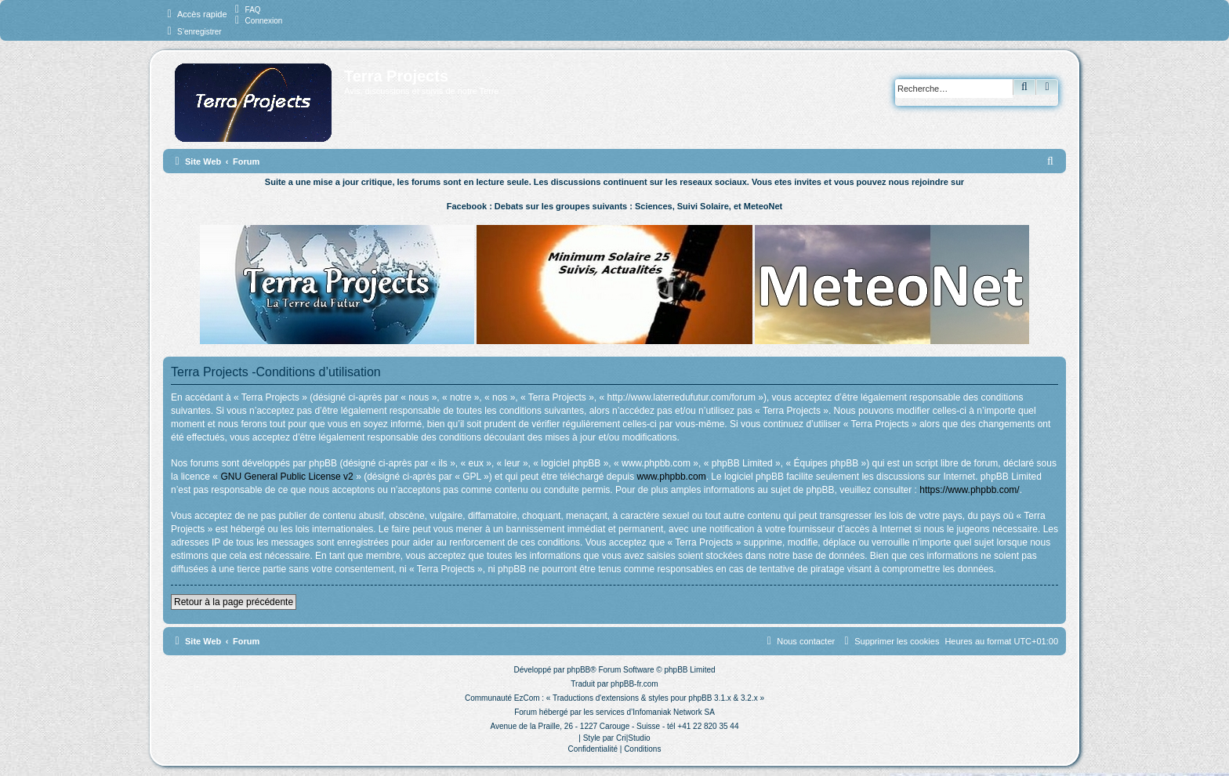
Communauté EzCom (502, 698)
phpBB (578, 669)
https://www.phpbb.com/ (969, 489)
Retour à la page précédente (233, 602)
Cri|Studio (633, 738)
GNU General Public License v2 (286, 476)
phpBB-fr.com (634, 684)
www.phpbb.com (671, 476)
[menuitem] (246, 9)
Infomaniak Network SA (674, 712)
